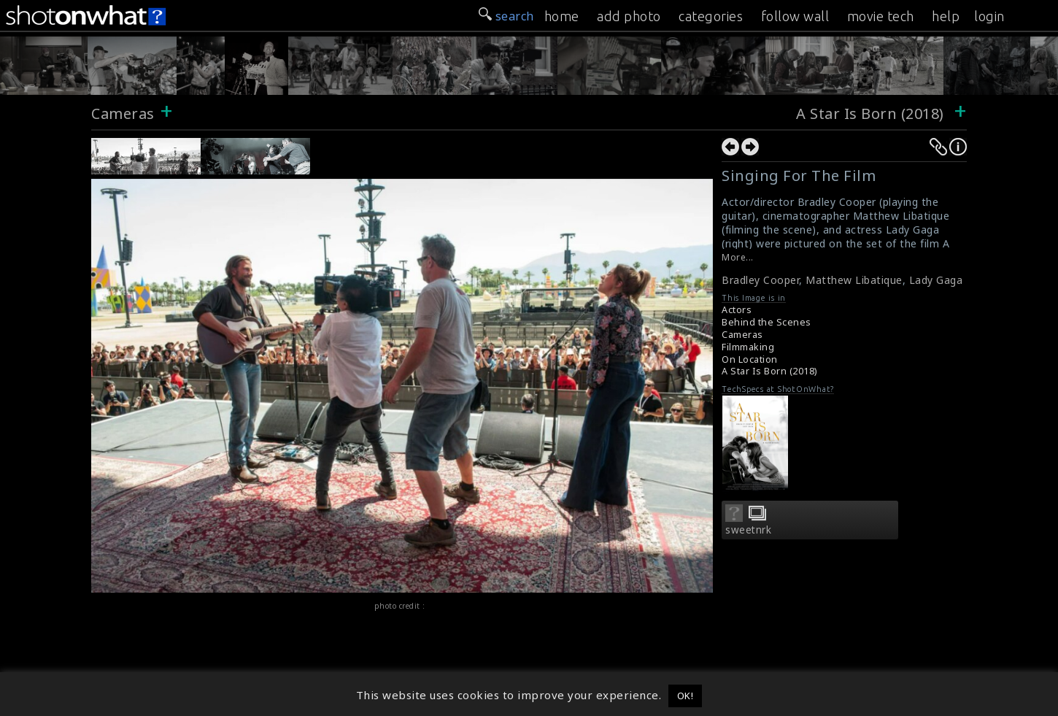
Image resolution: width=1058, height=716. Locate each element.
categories (711, 16)
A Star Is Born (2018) (872, 113)
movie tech (880, 16)
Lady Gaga (936, 280)
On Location (750, 359)
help (945, 16)
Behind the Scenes (766, 322)
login (989, 16)
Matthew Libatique (854, 280)
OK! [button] (685, 695)
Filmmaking (748, 347)
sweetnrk (748, 529)
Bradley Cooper (760, 280)
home (561, 16)
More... (738, 257)
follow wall (795, 16)
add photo (629, 16)
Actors (737, 310)
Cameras (123, 113)
